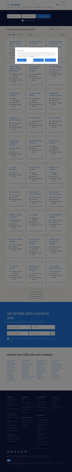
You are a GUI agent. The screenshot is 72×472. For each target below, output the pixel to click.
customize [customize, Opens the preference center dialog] (22, 60)
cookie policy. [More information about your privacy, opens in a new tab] (31, 56)
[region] (36, 55)
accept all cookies (50, 60)
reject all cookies (38, 60)
